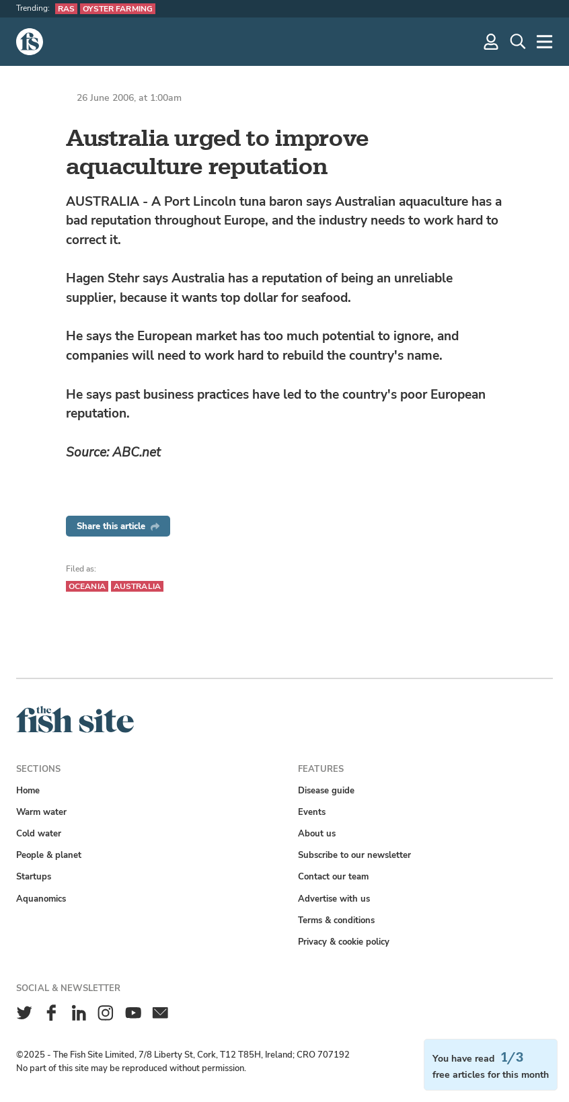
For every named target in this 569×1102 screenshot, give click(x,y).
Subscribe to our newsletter (354, 855)
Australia (137, 586)
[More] (545, 42)
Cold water (38, 833)
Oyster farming (118, 8)
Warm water (41, 811)
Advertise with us (334, 898)
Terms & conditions (336, 920)
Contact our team (333, 876)
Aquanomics (41, 898)
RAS (66, 8)
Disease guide (326, 790)
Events (312, 811)
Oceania (87, 586)
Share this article (118, 526)
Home (28, 790)
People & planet (48, 855)
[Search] (518, 42)
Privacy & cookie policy (343, 941)
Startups (33, 876)
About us (317, 833)
